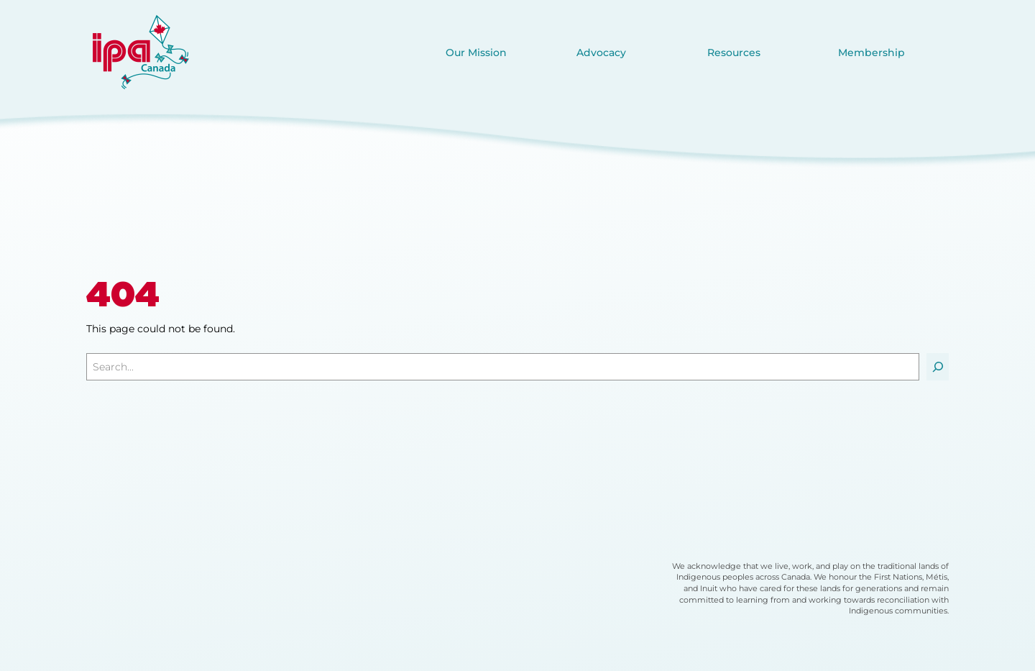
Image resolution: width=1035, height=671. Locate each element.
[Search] (937, 366)
